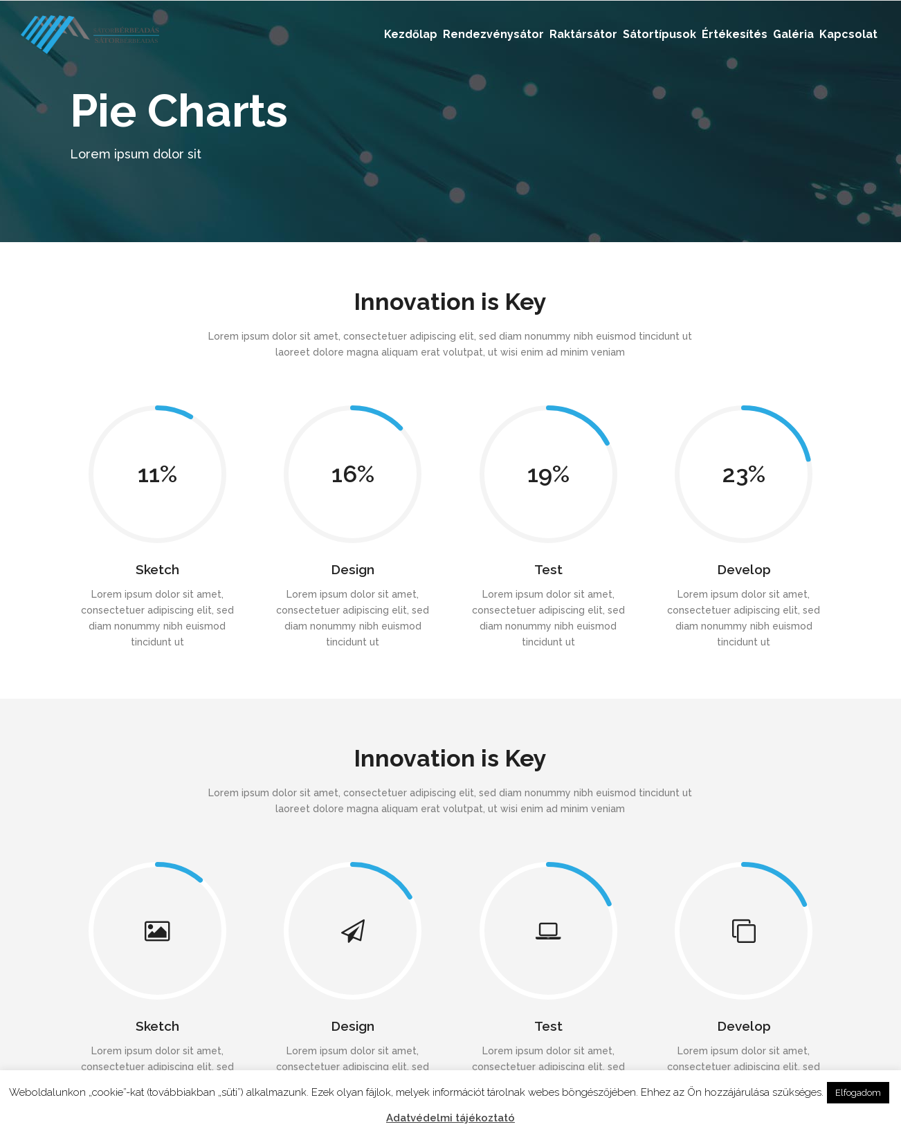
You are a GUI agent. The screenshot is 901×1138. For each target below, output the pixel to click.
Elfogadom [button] (858, 1092)
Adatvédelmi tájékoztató (450, 1118)
